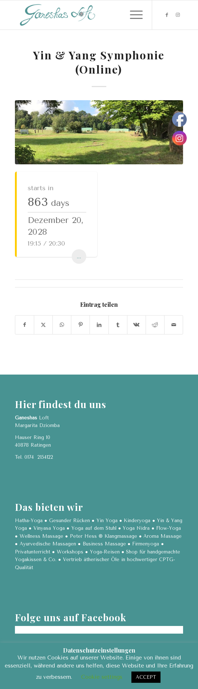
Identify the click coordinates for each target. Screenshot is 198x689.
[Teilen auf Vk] (136, 325)
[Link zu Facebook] (166, 14)
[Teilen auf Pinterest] (80, 325)
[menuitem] (133, 15)
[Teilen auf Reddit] (155, 325)
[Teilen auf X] (43, 325)
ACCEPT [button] (146, 677)
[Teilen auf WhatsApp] (62, 325)
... (79, 256)
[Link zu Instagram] (177, 14)
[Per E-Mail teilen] (174, 325)
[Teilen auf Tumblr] (118, 325)
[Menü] (133, 15)
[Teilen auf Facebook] (24, 325)
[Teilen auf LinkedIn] (99, 325)
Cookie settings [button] (101, 677)
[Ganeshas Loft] (82, 15)
